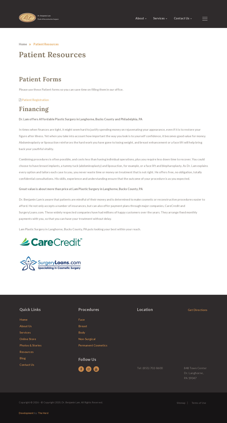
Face (81, 319)
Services (159, 18)
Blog (23, 358)
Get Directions (197, 310)
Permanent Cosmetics (92, 345)
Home (23, 44)
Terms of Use (199, 403)
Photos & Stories (30, 345)
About (139, 18)
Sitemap (181, 403)
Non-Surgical (87, 339)
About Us (26, 326)
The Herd (43, 413)
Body (81, 332)
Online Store (28, 339)
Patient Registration (35, 100)
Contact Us (181, 18)
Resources (27, 352)
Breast (82, 326)
